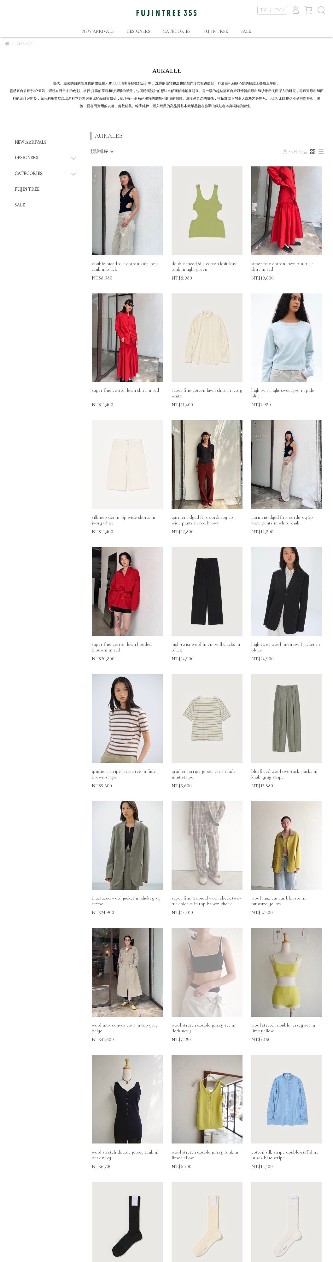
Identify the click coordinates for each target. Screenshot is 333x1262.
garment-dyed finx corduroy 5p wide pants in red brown (202, 520)
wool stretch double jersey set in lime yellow (283, 1027)
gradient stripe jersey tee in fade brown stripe (124, 774)
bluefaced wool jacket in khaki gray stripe (126, 900)
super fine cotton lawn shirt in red (125, 390)
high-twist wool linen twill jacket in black (285, 647)
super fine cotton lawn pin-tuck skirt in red (282, 266)
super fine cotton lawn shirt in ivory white (207, 393)
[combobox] (102, 151)
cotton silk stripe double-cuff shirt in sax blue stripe (284, 1155)
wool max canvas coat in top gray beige (125, 1027)
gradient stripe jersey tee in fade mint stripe (204, 774)
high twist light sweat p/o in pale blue (282, 393)
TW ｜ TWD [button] (272, 10)
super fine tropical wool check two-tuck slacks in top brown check (206, 900)
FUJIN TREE (215, 31)
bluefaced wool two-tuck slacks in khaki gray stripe (284, 774)
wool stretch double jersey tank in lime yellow (205, 1155)
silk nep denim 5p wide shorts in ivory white (123, 520)
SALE (246, 31)
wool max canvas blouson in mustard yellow (279, 900)
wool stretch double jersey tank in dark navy (125, 1155)
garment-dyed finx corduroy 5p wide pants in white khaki (282, 520)
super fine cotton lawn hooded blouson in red (122, 647)
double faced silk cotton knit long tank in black (125, 266)
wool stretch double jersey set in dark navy (203, 1027)
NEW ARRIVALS (98, 31)
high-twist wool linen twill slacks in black (206, 647)
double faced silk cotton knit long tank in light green (204, 266)
